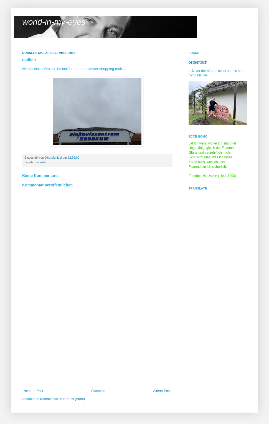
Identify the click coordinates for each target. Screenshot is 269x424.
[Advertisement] (97, 347)
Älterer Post (162, 391)
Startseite (98, 391)
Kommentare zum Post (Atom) (62, 399)
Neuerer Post (33, 391)
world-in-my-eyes (53, 21)
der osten (41, 162)
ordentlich (198, 62)
